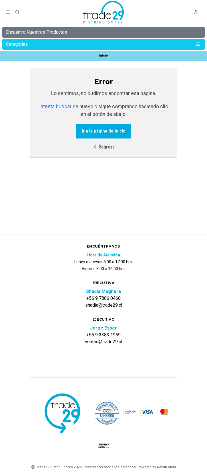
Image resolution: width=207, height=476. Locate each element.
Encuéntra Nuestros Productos (36, 32)
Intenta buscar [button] (55, 106)
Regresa (103, 147)
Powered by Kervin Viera (157, 467)
